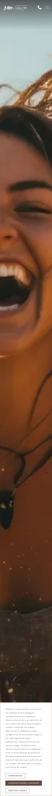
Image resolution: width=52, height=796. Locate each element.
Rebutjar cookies (17, 790)
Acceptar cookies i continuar (23, 783)
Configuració (15, 776)
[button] (47, 7)
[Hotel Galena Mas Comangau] (15, 8)
